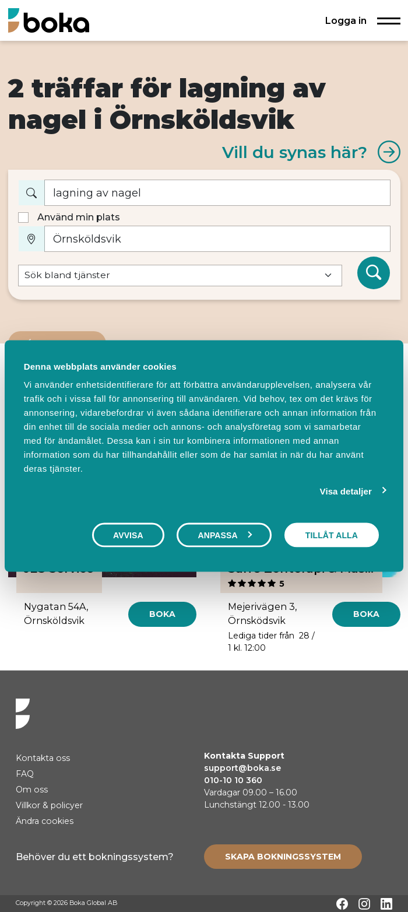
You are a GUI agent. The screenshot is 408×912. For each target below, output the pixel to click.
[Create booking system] (283, 856)
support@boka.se (242, 768)
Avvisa (128, 534)
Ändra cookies (44, 821)
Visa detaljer (346, 491)
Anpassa (224, 534)
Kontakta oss (43, 758)
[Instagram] (364, 904)
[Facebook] (342, 904)
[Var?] (217, 238)
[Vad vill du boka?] (217, 192)
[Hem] (48, 20)
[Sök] (373, 273)
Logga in (346, 20)
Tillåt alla (331, 534)
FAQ (25, 774)
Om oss (32, 789)
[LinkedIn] (386, 904)
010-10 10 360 (233, 780)
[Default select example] (180, 275)
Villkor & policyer (49, 805)
